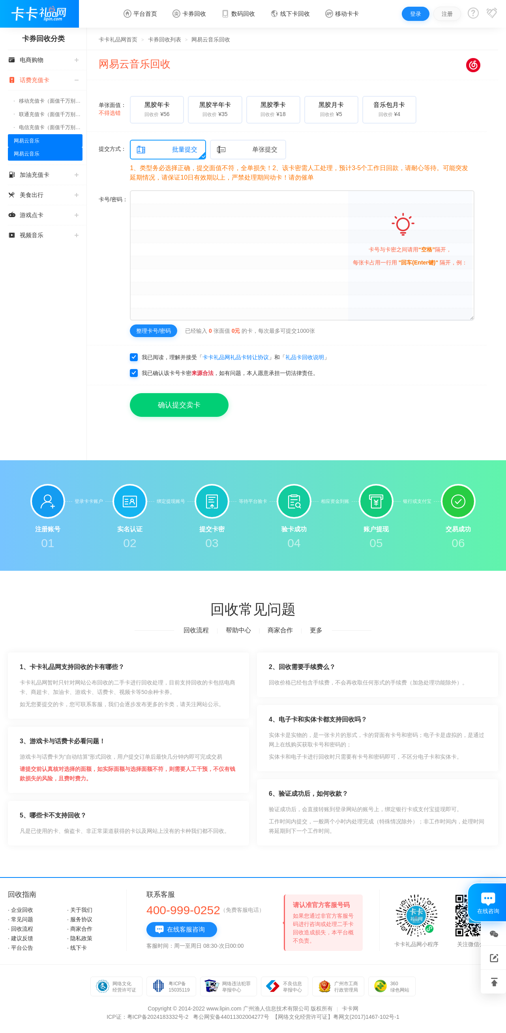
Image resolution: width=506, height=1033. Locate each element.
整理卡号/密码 (153, 331)
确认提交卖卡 (179, 405)
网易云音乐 (26, 141)
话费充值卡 (43, 80)
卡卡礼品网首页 (118, 39)
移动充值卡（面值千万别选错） (50, 101)
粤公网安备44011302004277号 (231, 1017)
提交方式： (112, 149)
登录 (415, 14)
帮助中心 (238, 630)
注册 (447, 14)
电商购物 (43, 60)
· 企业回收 (20, 910)
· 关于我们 (79, 910)
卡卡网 (350, 1008)
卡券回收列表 (164, 39)
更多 (316, 630)
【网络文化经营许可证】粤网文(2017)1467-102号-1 (335, 1017)
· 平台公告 (20, 948)
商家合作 (280, 630)
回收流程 (196, 630)
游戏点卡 (43, 215)
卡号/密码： (113, 199)
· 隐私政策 (79, 938)
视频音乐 (43, 235)
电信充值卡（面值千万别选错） (50, 127)
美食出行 (43, 195)
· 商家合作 (79, 929)
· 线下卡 (77, 948)
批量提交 (166, 150)
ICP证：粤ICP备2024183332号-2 (147, 1017)
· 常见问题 (20, 919)
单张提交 (246, 150)
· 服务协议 (79, 919)
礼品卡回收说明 (304, 357)
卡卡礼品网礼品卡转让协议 (235, 357)
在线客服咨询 (180, 929)
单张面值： (112, 109)
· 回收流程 (20, 929)
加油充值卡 (43, 175)
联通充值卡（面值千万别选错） (50, 114)
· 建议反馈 (20, 938)
